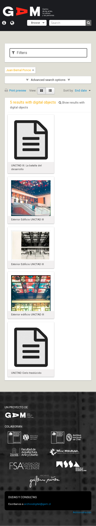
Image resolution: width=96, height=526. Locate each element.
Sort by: (68, 90)
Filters (19, 53)
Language (12, 23)
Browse (35, 22)
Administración (82, 512)
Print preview (15, 90)
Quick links (4, 23)
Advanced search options (48, 80)
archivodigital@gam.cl (37, 504)
